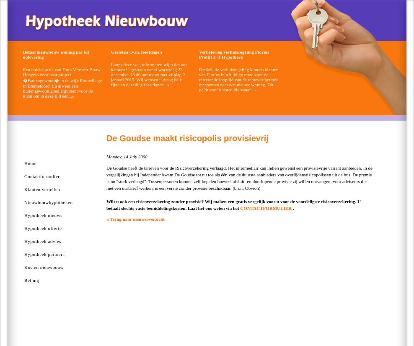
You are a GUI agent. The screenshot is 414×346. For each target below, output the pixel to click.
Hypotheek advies (42, 241)
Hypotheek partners (44, 254)
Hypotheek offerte (43, 228)
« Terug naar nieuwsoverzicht (135, 219)
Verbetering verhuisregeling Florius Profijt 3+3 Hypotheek (234, 54)
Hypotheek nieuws (43, 215)
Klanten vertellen (42, 189)
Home (30, 163)
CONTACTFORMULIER (266, 208)
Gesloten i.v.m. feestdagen (136, 51)
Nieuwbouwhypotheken (48, 202)
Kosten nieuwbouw (44, 267)
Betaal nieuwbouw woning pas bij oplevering (56, 54)
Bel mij (32, 280)
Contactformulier (42, 176)
